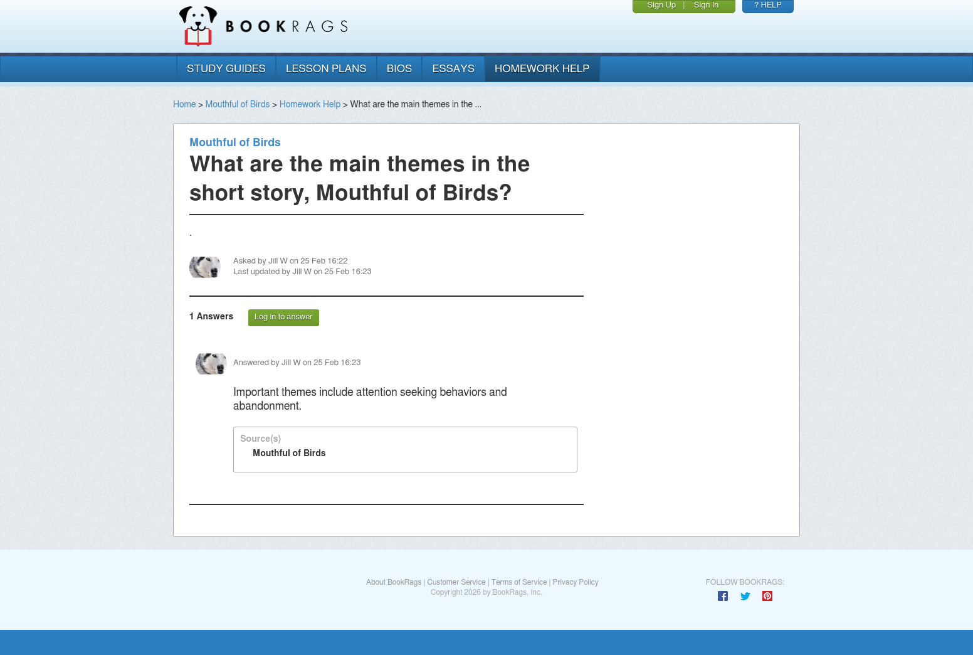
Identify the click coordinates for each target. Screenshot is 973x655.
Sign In (706, 5)
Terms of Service (519, 582)
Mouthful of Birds (238, 104)
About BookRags (393, 582)
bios (400, 68)
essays (453, 68)
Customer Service (456, 582)
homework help (542, 68)
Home (184, 104)
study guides (226, 68)
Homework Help (310, 104)
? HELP (768, 5)
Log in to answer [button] (284, 317)
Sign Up (661, 5)
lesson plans (326, 68)
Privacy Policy (576, 582)
